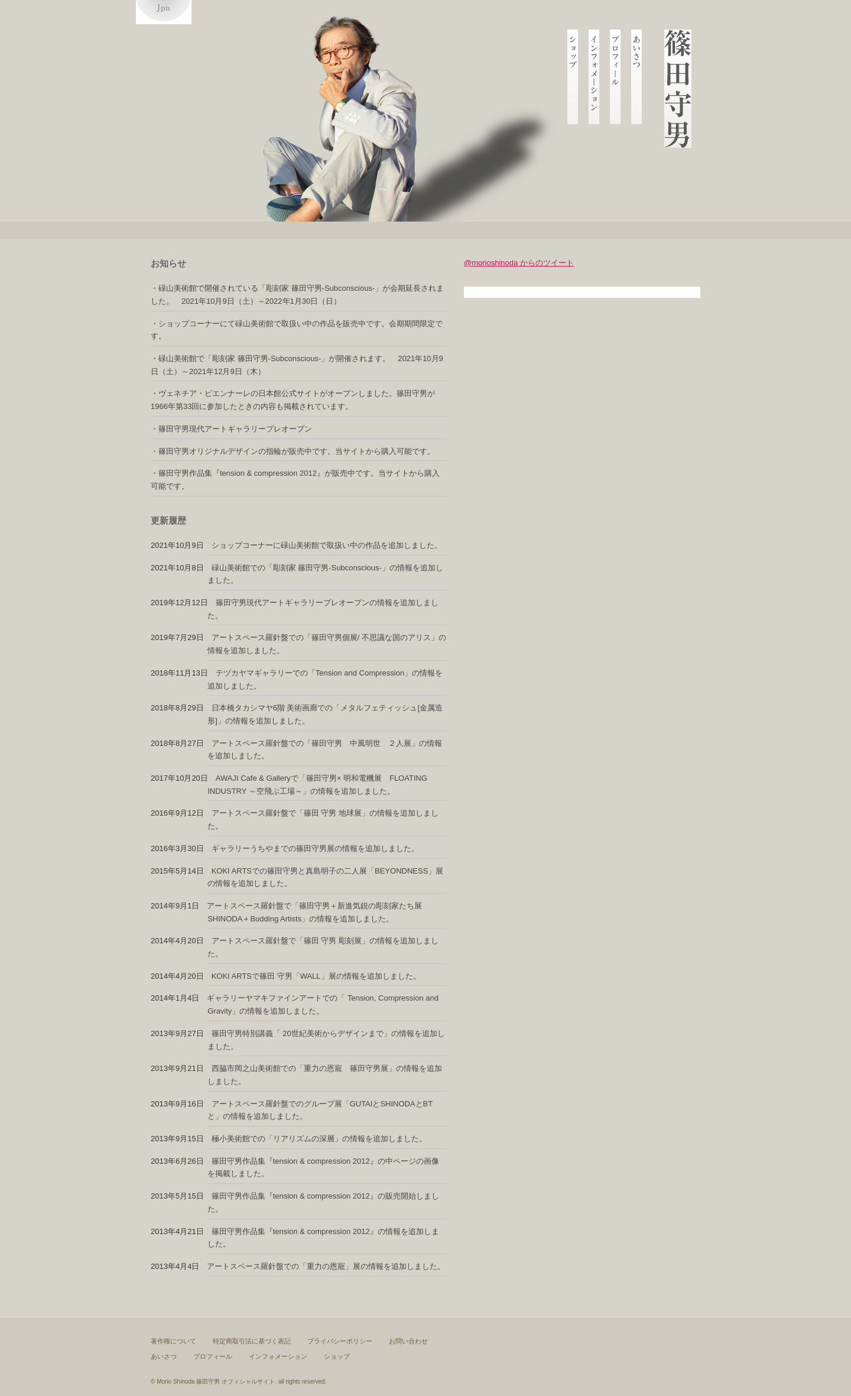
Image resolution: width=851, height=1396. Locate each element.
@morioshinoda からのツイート (519, 262)
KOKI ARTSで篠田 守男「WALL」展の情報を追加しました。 (316, 976)
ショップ (337, 1356)
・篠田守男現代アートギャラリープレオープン (231, 428)
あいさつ (164, 1356)
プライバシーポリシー (339, 1341)
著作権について (173, 1341)
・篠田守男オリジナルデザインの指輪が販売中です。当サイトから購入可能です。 (293, 451)
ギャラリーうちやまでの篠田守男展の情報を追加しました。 (315, 848)
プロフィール (212, 1356)
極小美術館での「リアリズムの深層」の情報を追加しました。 (319, 1138)
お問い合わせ (408, 1341)
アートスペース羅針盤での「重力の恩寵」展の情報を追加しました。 (326, 1266)
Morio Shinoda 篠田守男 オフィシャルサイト (216, 1381)
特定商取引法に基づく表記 (252, 1341)
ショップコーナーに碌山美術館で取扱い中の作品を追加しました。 (327, 545)
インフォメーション (278, 1356)
